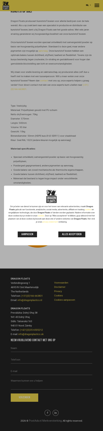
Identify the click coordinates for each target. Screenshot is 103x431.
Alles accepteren (72, 234)
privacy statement (50, 222)
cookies (88, 209)
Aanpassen (27, 234)
